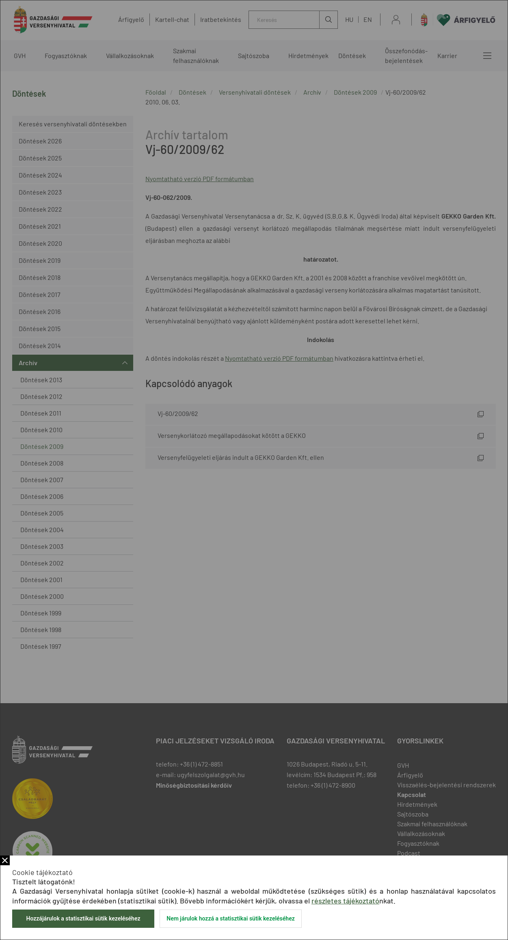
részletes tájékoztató (345, 900)
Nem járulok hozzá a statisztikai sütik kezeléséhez (230, 918)
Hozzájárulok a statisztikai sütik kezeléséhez (83, 918)
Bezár (5, 860)
